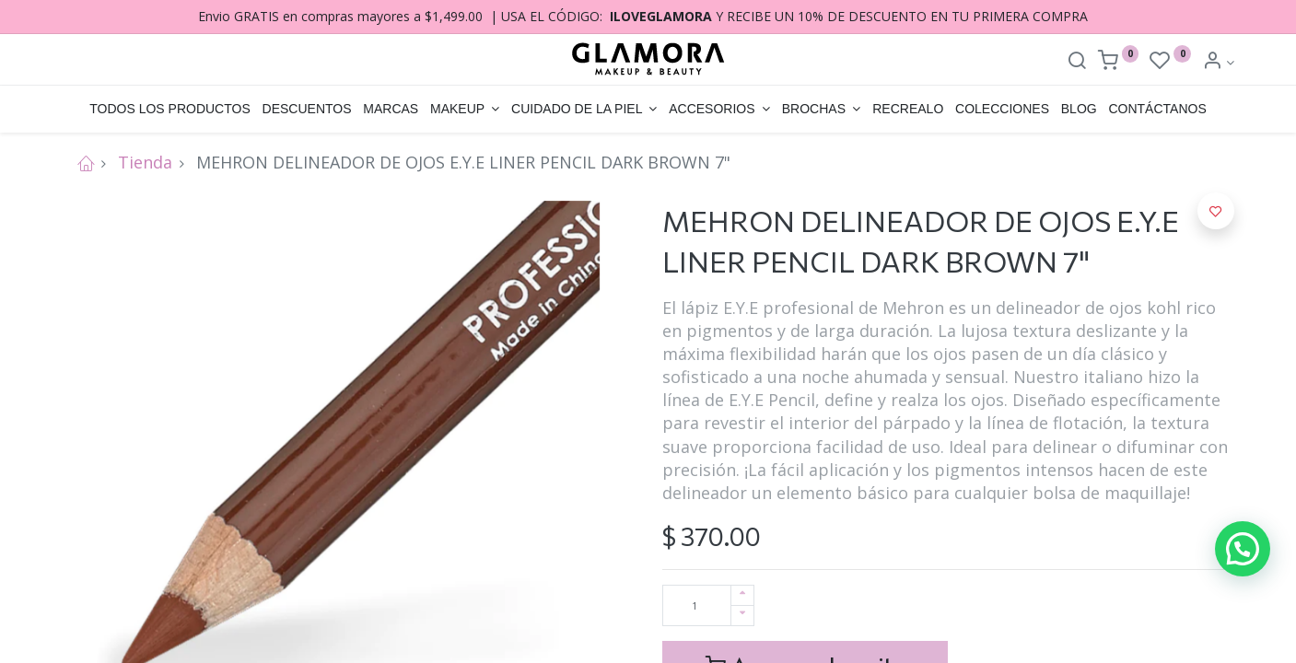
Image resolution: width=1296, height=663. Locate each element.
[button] (1215, 210)
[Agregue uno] (742, 595)
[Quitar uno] (742, 615)
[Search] (1077, 62)
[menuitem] (170, 110)
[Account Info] (1218, 62)
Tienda (145, 162)
